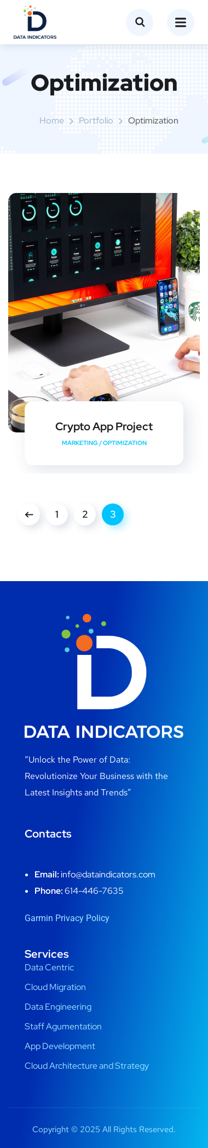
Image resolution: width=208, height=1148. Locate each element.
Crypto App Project (104, 426)
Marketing (80, 443)
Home (51, 120)
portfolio (96, 120)
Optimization (125, 443)
